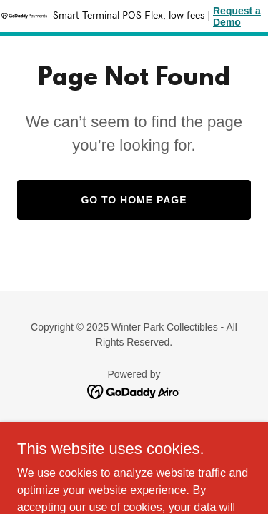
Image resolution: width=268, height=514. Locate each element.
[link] (134, 391)
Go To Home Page (134, 200)
